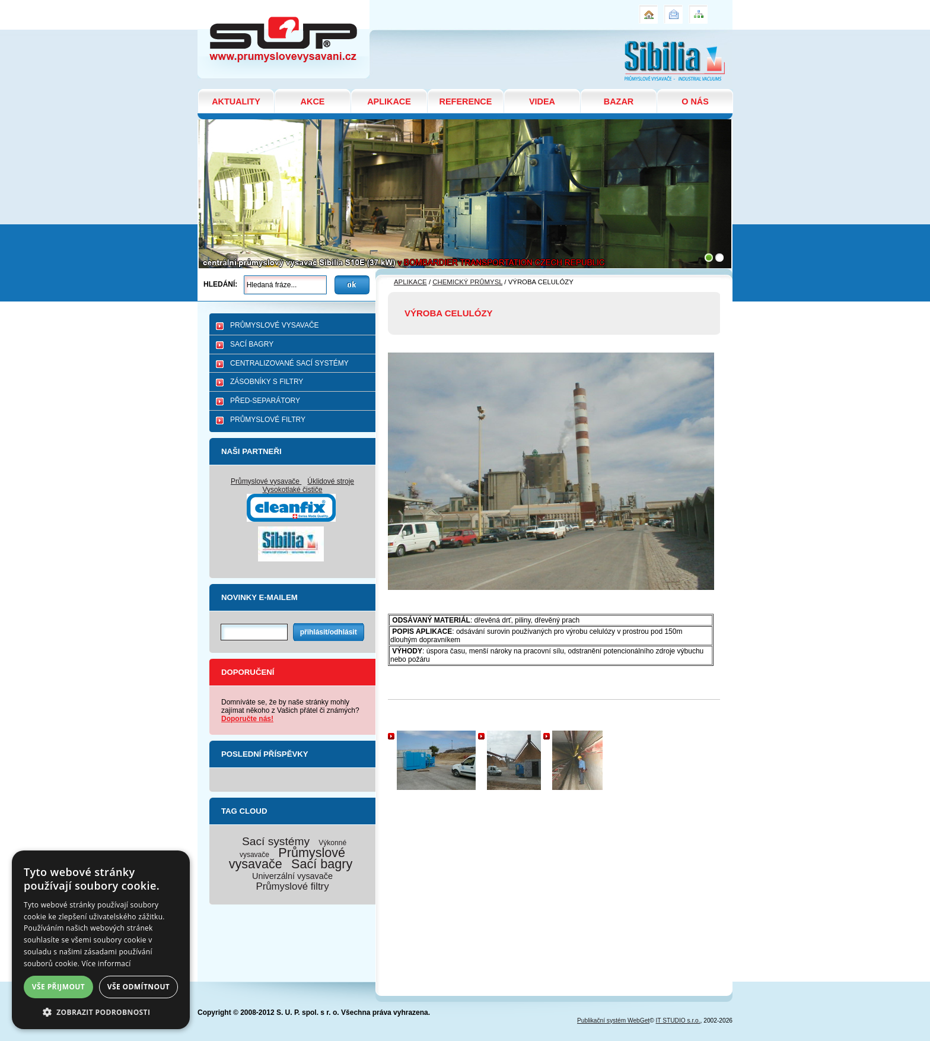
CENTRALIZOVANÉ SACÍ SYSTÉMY (289, 363)
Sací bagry (321, 863)
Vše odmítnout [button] (138, 987)
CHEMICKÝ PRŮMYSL (467, 281)
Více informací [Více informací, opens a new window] (106, 964)
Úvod (647, 9)
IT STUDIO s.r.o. (678, 1020)
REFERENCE (465, 101)
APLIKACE (389, 101)
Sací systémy (276, 841)
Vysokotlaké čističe (293, 489)
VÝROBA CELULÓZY (242, 5)
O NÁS (695, 101)
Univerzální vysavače (292, 876)
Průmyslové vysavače (266, 481)
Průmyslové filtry (292, 886)
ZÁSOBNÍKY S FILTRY (266, 381)
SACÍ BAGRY (251, 344)
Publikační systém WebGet (613, 1020)
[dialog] (101, 939)
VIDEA (542, 101)
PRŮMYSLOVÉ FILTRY (267, 419)
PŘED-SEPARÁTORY (265, 400)
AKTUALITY (236, 101)
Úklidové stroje (330, 481)
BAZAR (618, 101)
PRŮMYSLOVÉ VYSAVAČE (274, 325)
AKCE (313, 101)
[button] (101, 1011)
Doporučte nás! (247, 719)
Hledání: (220, 284)
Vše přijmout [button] (58, 987)
